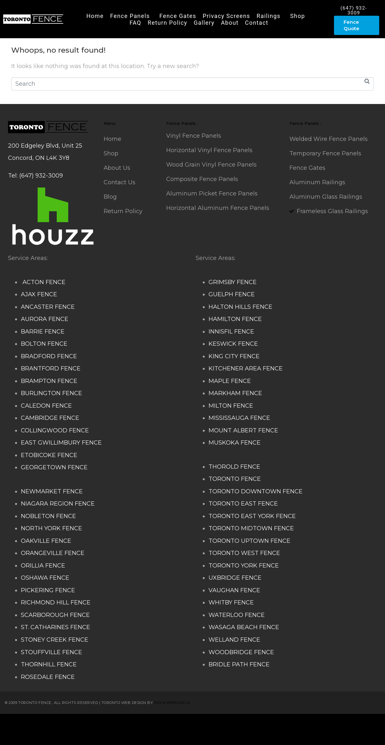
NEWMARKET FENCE (52, 491)
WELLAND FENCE (234, 639)
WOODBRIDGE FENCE (241, 652)
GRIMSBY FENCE (233, 282)
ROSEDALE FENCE (48, 676)
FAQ (135, 22)
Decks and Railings (208, 723)
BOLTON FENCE (44, 343)
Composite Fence (74, 723)
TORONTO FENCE (235, 478)
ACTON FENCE (43, 282)
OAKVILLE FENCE (46, 540)
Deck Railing (162, 723)
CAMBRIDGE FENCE (50, 417)
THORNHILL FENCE (49, 664)
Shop (297, 16)
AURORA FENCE (44, 319)
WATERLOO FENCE (237, 615)
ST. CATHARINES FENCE (55, 627)
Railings (269, 16)
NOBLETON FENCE (48, 516)
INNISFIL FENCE (231, 331)
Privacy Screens (226, 16)
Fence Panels (130, 16)
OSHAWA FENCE (45, 577)
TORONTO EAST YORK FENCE (252, 516)
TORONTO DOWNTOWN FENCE (256, 491)
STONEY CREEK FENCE (54, 639)
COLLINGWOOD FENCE (55, 430)
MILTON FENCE (231, 405)
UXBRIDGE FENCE (235, 577)
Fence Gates (177, 16)
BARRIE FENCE (42, 331)
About (230, 22)
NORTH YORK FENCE (51, 528)
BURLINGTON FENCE (51, 393)
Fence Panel (130, 735)
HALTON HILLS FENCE (240, 306)
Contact (257, 22)
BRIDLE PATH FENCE (239, 664)
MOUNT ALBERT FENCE (243, 430)
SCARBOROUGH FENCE (55, 615)
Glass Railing (307, 723)
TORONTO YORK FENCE (244, 565)
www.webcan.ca (172, 702)
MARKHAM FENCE (235, 393)
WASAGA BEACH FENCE (244, 627)
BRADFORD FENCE (49, 356)
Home (95, 16)
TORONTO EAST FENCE (243, 503)
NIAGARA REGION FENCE (58, 503)
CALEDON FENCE (46, 405)
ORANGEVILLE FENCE (52, 553)
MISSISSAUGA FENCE (239, 417)
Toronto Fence (205, 735)
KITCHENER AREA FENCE (246, 368)
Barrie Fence (166, 735)
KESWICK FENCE (233, 343)
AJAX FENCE (39, 294)
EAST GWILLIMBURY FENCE (61, 442)
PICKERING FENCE (48, 590)
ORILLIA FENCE (43, 565)
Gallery (204, 22)
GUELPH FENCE (232, 294)
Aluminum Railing (262, 723)
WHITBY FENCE (231, 602)
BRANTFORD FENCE (51, 368)
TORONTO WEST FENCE (244, 553)
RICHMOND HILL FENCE (55, 602)
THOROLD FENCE (234, 466)
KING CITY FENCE (234, 356)
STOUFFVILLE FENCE (51, 652)
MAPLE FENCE (230, 381)
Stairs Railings (28, 723)
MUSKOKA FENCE (235, 442)
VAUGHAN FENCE (234, 590)
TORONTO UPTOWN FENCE (249, 540)
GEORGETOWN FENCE (54, 467)
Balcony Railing (89, 735)
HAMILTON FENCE (235, 319)
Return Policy (167, 22)
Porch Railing (47, 735)
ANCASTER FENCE (48, 306)
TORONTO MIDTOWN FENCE (251, 528)
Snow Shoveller (121, 723)
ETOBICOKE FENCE (49, 455)
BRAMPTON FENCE (49, 381)
